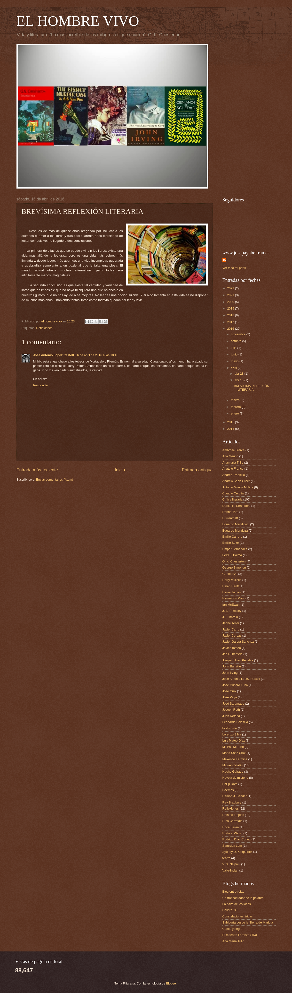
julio (234, 348)
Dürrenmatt (230, 518)
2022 (231, 288)
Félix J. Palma (232, 555)
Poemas (228, 790)
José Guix (229, 691)
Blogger (171, 983)
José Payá (229, 697)
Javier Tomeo (231, 648)
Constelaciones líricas (237, 916)
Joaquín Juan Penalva (237, 660)
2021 (231, 295)
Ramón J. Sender (234, 796)
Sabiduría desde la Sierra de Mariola (247, 922)
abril (234, 368)
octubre (236, 341)
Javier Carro (230, 629)
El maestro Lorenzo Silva (239, 935)
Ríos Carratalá (232, 821)
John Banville (231, 666)
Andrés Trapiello (233, 475)
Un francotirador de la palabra (243, 898)
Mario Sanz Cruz (234, 753)
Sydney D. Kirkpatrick (237, 852)
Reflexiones (44, 328)
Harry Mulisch (232, 580)
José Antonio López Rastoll (53, 355)
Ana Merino (230, 456)
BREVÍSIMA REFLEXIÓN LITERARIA (251, 387)
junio (234, 354)
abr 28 (239, 373)
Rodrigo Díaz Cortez (236, 839)
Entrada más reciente (37, 469)
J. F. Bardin (230, 617)
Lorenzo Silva (231, 734)
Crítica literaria (232, 499)
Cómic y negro (232, 929)
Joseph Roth (231, 709)
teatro (226, 858)
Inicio (120, 469)
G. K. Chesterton (234, 561)
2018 (231, 315)
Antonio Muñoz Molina (237, 487)
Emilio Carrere (232, 536)
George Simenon (234, 567)
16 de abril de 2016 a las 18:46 (96, 355)
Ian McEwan (231, 604)
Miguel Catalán (232, 765)
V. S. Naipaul (231, 864)
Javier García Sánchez (238, 641)
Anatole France (233, 468)
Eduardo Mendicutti (235, 524)
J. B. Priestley (232, 611)
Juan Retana (231, 716)
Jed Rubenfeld (232, 654)
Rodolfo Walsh (232, 833)
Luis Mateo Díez (233, 740)
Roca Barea (230, 827)
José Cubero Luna (235, 685)
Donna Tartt (230, 512)
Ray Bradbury (232, 802)
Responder (40, 385)
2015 (231, 422)
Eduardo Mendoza (235, 530)
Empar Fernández (234, 549)
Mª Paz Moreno (233, 747)
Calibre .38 (229, 910)
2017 (231, 322)
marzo (235, 400)
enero (235, 413)
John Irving (230, 672)
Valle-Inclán (230, 870)
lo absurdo (229, 728)
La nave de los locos (236, 904)
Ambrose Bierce (233, 450)
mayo (235, 361)
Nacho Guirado (233, 771)
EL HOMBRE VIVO (77, 21)
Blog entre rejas (233, 891)
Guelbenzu (229, 574)
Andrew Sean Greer (236, 481)
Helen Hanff (230, 586)
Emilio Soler (230, 542)
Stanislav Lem (232, 845)
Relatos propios (233, 815)
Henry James (231, 592)
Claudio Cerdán (233, 493)
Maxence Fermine (234, 759)
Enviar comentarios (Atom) (54, 479)
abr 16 (239, 380)
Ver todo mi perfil (234, 268)
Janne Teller (230, 623)
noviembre (238, 334)
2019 (231, 308)
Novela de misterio (235, 777)
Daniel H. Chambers (236, 506)
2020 (231, 302)
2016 (231, 328)
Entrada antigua (197, 469)
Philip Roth (229, 784)
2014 (231, 429)
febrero (236, 407)
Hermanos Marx (233, 598)
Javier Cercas (232, 635)
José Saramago (233, 703)
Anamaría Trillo (233, 462)
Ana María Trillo (233, 941)
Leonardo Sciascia (235, 722)
